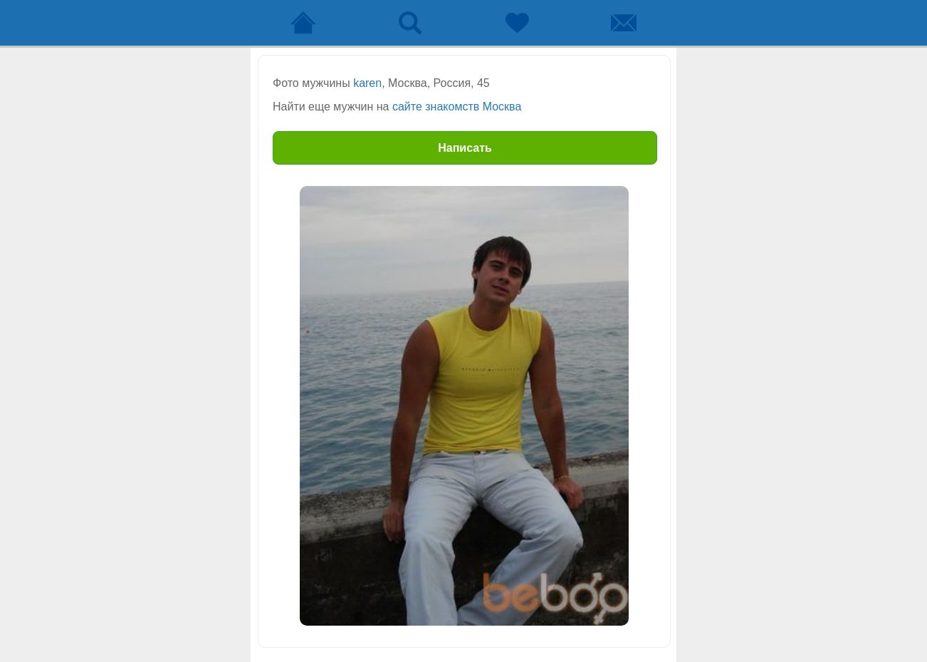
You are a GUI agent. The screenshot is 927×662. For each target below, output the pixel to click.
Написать (465, 148)
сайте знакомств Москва (456, 106)
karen (367, 83)
